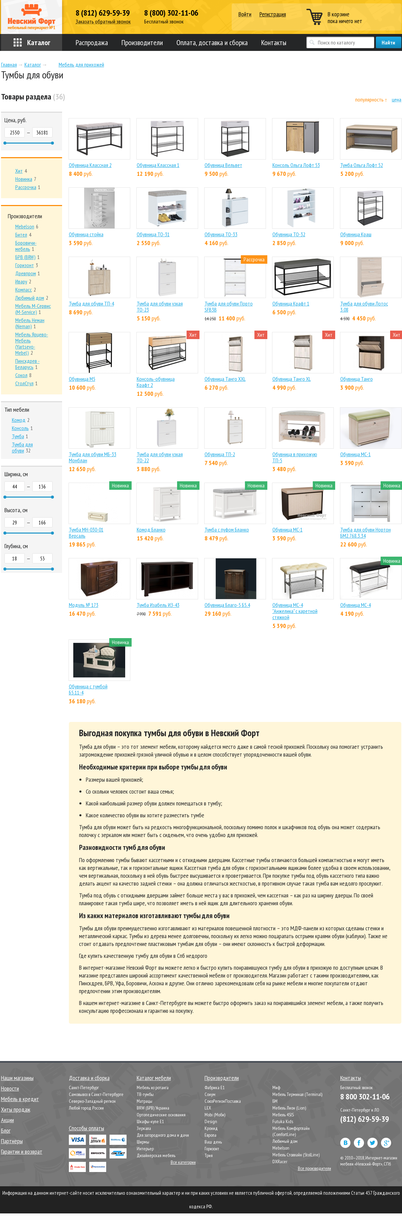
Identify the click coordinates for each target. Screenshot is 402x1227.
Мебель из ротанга (153, 1087)
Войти (244, 14)
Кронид (211, 1128)
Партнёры (12, 1141)
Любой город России (86, 1108)
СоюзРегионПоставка (223, 1101)
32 (22, 447)
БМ (274, 1101)
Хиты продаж (15, 1109)
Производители (142, 42)
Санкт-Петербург (84, 1087)
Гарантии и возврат (21, 1151)
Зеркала (144, 1128)
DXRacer (279, 1161)
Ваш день (213, 1142)
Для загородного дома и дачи (163, 1135)
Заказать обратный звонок (103, 21)
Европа (210, 1135)
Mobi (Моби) (215, 1115)
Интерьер (145, 1149)
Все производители (314, 1168)
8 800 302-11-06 (364, 1096)
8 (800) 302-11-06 (171, 13)
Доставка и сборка (89, 1078)
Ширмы (143, 1142)
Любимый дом (285, 1141)
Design (211, 1121)
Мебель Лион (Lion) (289, 1108)
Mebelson (280, 1148)
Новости (10, 1088)
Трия (209, 1155)
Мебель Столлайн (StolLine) (296, 1155)
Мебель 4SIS (283, 1115)
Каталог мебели (154, 1078)
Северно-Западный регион (92, 1101)
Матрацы (144, 1101)
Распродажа (92, 42)
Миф (276, 1087)
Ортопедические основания (161, 1115)
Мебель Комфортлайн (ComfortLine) (291, 1131)
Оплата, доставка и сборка (212, 42)
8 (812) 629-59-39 (103, 13)
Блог (6, 1130)
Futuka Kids (282, 1121)
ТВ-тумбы (145, 1094)
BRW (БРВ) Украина (153, 1108)
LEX (208, 1108)
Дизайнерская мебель (156, 1155)
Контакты (273, 42)
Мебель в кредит (20, 1099)
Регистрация (273, 14)
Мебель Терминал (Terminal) (297, 1094)
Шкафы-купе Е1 (150, 1121)
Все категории (183, 1162)
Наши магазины (17, 1078)
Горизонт (212, 1149)
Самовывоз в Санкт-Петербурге (96, 1094)
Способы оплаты (86, 1128)
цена (396, 99)
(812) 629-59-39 (364, 1119)
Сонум (210, 1094)
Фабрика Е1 (215, 1087)
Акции (7, 1120)
